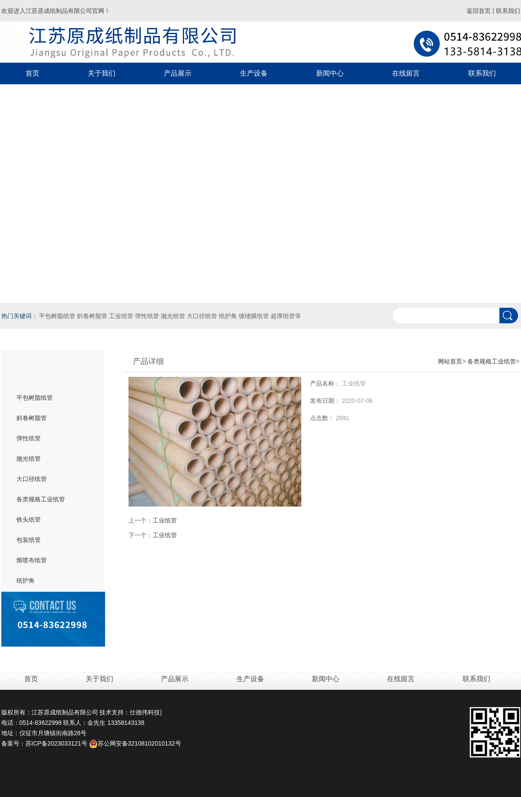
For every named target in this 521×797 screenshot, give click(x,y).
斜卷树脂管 (31, 417)
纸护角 (25, 580)
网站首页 (450, 361)
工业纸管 (165, 520)
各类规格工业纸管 (40, 499)
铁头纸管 (28, 519)
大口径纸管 (31, 478)
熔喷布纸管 (31, 560)
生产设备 (250, 678)
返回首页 (479, 10)
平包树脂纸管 (34, 397)
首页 (32, 73)
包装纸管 (28, 539)
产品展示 (175, 678)
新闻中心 (326, 678)
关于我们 (100, 678)
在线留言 (401, 678)
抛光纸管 (28, 458)
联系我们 (508, 10)
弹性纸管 (28, 438)
